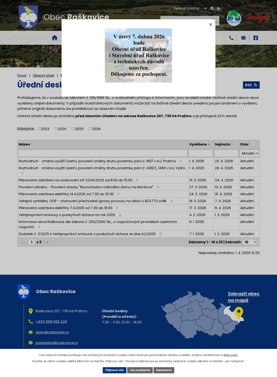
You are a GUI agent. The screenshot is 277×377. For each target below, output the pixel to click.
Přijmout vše (114, 370)
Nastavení (164, 370)
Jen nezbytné (140, 370)
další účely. (230, 355)
